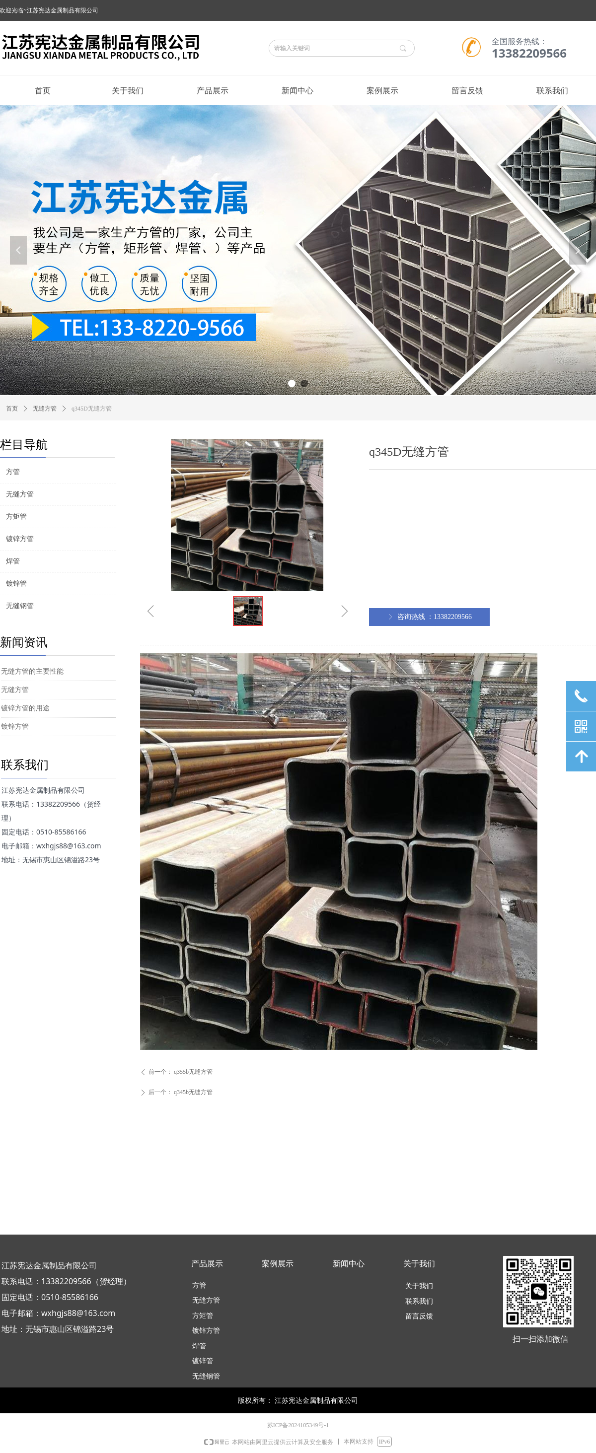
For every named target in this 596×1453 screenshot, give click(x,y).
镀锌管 (16, 583)
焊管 (13, 561)
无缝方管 (45, 408)
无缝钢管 (20, 606)
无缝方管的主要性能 (32, 671)
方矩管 (16, 516)
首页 (12, 408)
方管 (13, 472)
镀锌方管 (15, 726)
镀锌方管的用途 (25, 708)
